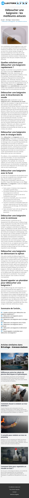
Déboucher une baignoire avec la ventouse (11, 325)
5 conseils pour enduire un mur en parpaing (14, 436)
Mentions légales (14, 494)
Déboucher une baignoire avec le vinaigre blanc (14, 320)
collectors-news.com (15, 487)
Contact (14, 492)
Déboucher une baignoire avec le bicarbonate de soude (11, 316)
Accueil (2, 20)
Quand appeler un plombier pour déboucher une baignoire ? (12, 332)
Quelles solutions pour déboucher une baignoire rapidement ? (13, 313)
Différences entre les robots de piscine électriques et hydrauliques (14, 373)
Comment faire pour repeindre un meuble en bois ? (13, 467)
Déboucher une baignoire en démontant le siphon (14, 328)
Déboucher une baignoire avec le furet (13, 322)
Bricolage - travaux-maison (12, 20)
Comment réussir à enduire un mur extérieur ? (14, 405)
